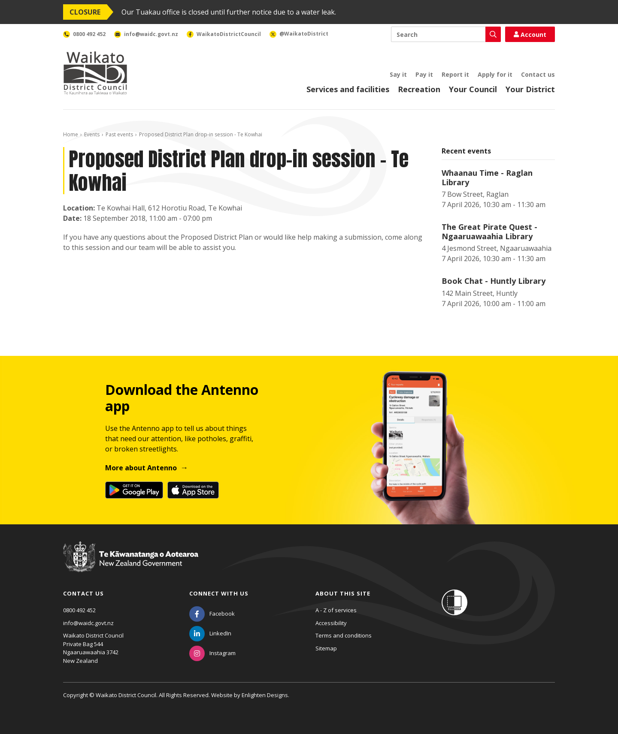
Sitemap (326, 648)
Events (92, 134)
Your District (530, 89)
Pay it (424, 74)
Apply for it (495, 74)
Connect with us (218, 593)
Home (70, 134)
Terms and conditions (343, 635)
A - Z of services (336, 610)
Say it (398, 74)
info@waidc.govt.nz (88, 623)
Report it (455, 74)
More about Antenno (141, 467)
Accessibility (331, 623)
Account (530, 34)
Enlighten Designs (265, 695)
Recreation (419, 89)
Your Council (473, 89)
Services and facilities (347, 89)
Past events (119, 134)
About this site (342, 593)
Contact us (538, 74)
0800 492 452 (79, 610)
